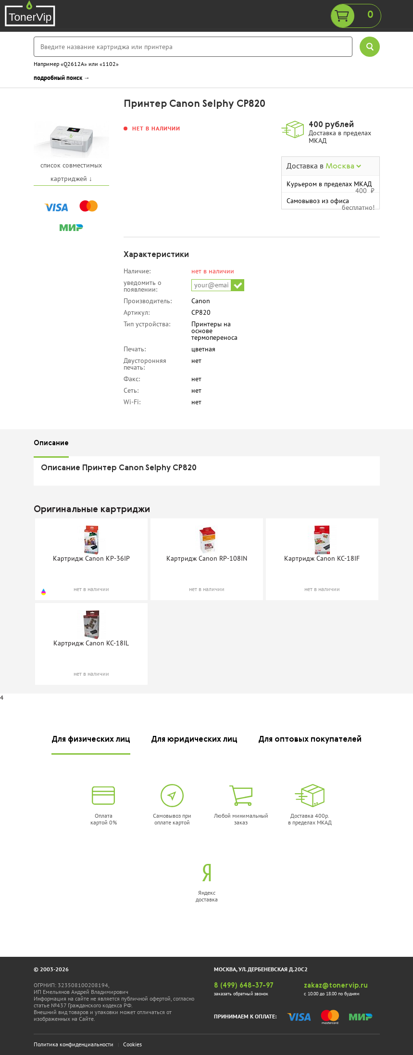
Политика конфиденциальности (73, 1044)
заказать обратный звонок (241, 994)
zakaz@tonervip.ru (336, 985)
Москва (343, 166)
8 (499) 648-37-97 (244, 985)
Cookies (132, 1044)
